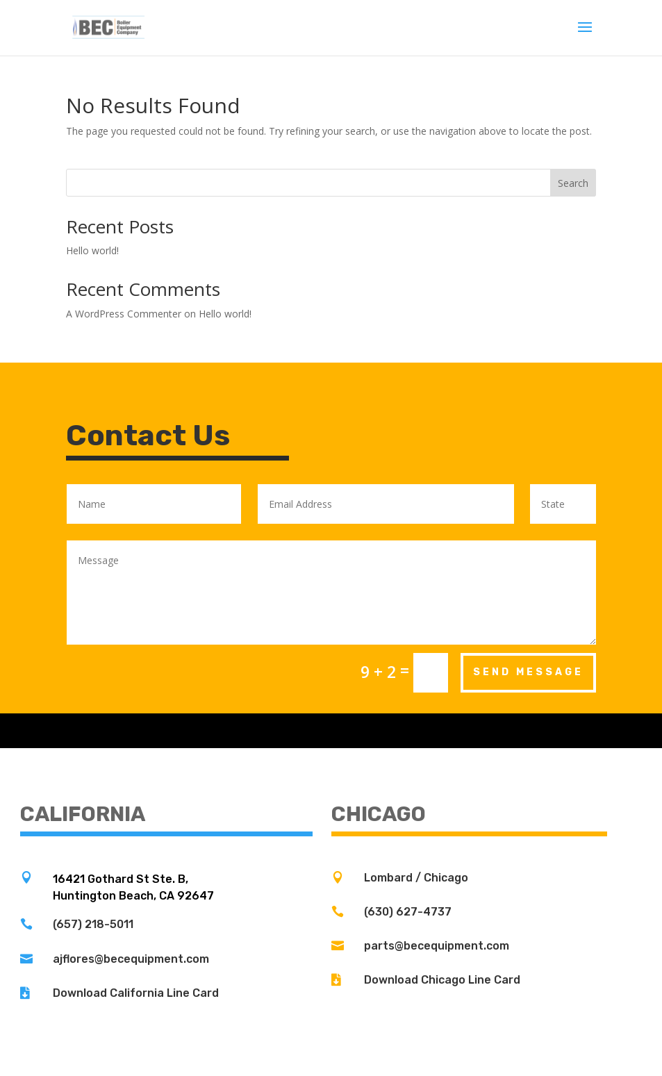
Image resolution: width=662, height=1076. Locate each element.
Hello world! (92, 250)
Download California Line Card (136, 993)
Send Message (528, 672)
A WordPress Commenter (123, 313)
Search (573, 183)
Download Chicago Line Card (442, 979)
